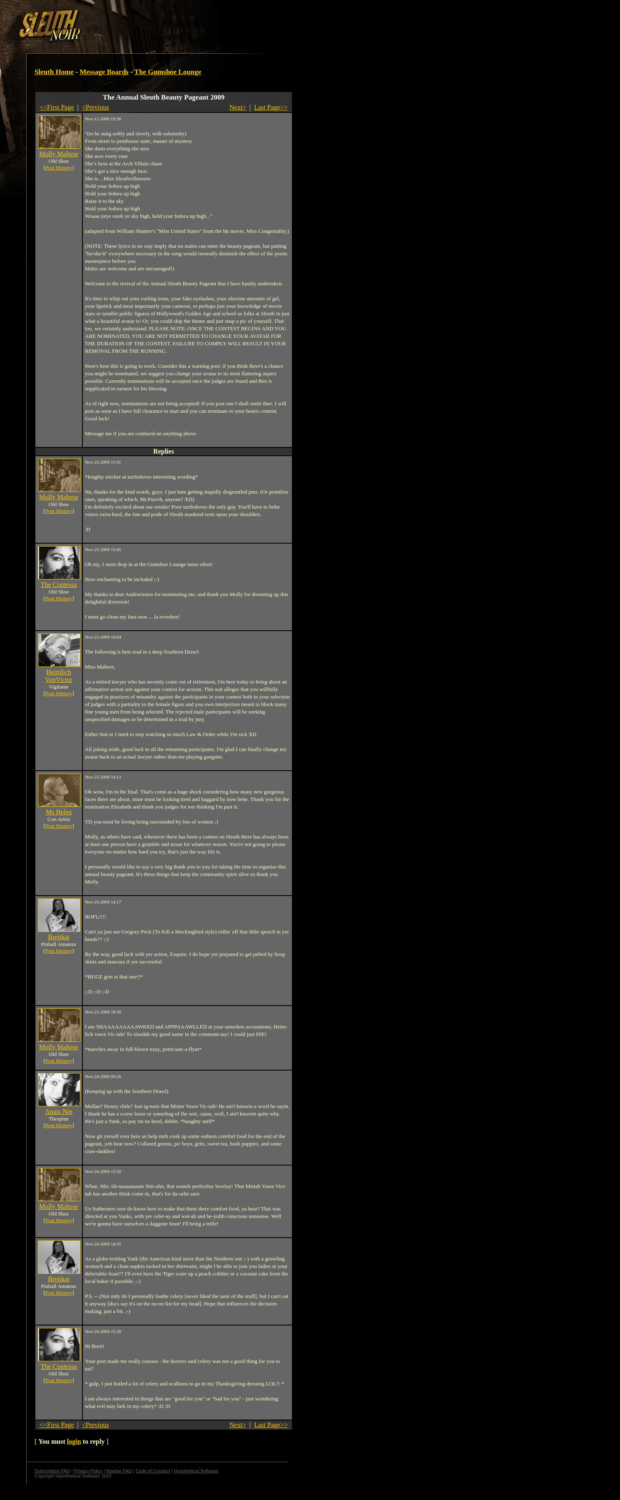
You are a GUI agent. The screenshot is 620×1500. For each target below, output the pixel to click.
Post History (58, 168)
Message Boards (104, 72)
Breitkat (59, 937)
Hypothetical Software (196, 1470)
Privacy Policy (88, 1470)
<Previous (95, 107)
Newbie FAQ (119, 1470)
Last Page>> (271, 107)
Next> (237, 107)
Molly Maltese (58, 153)
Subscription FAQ (52, 1470)
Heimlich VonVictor (58, 676)
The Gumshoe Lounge (168, 72)
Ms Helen (59, 812)
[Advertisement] (144, 22)
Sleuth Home (54, 72)
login (74, 1441)
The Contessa (59, 584)
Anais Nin (58, 1111)
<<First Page (57, 107)
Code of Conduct (153, 1470)
